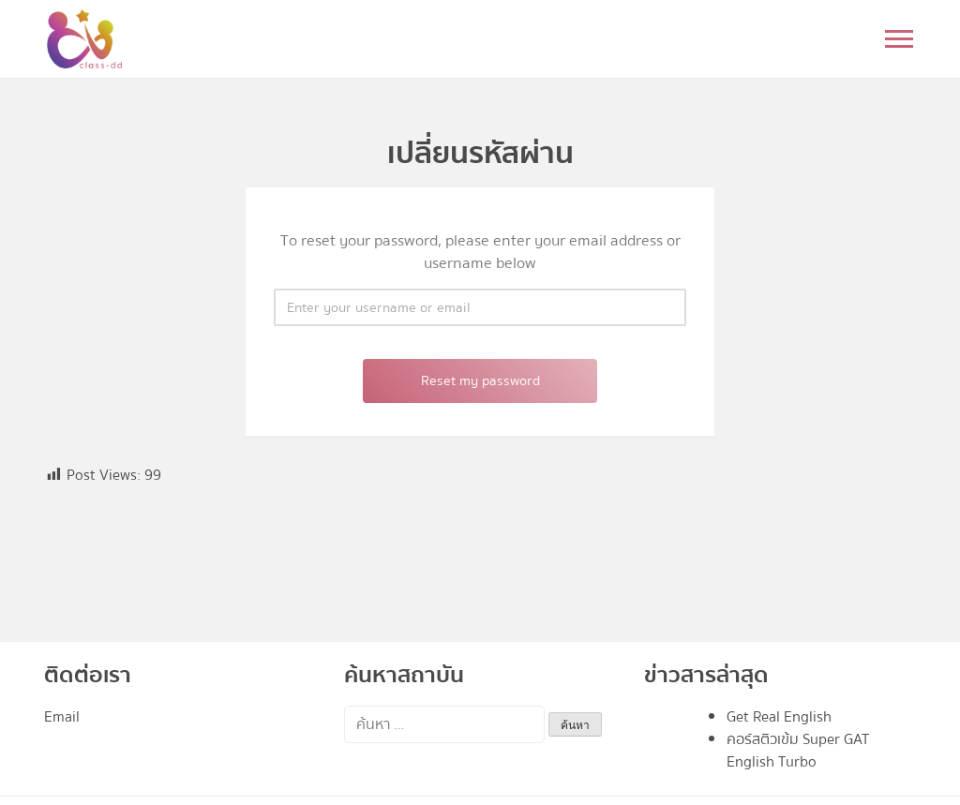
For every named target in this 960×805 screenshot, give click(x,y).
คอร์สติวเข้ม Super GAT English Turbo (798, 750)
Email (62, 717)
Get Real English (779, 717)
